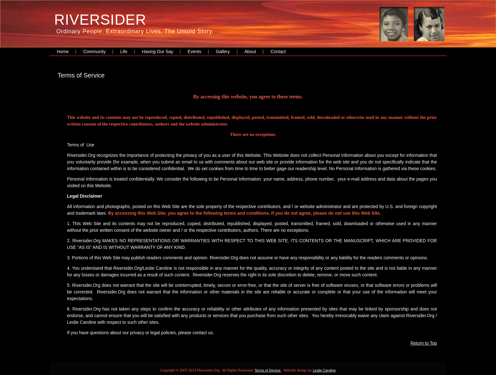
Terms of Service (268, 370)
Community (94, 51)
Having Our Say (157, 51)
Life (123, 51)
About (250, 51)
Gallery (223, 51)
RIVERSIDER (100, 19)
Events (194, 51)
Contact (278, 51)
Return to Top (423, 343)
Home (63, 51)
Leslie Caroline (324, 370)
